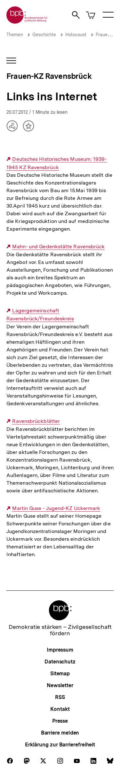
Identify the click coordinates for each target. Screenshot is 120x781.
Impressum (60, 650)
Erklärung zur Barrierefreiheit (60, 745)
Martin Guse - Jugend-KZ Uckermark (56, 508)
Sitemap (60, 673)
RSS (60, 697)
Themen (14, 34)
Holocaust (75, 34)
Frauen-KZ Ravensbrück (49, 76)
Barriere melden (60, 733)
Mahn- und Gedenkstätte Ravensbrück (58, 246)
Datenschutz (60, 662)
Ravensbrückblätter (36, 421)
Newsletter (60, 685)
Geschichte (44, 34)
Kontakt (59, 709)
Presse (60, 721)
